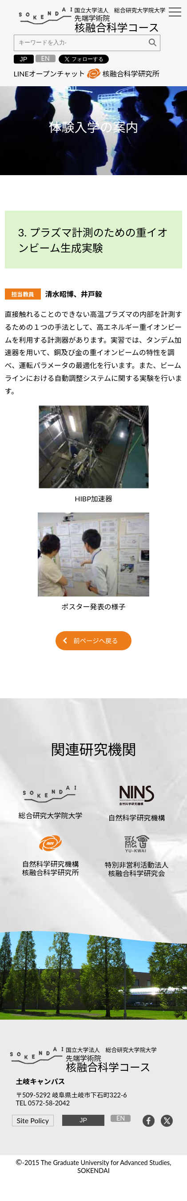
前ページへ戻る (95, 641)
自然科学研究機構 (136, 817)
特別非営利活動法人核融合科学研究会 (137, 869)
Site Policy (33, 1120)
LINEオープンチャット (49, 73)
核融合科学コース (108, 1067)
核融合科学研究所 (131, 73)
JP (24, 59)
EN (45, 58)
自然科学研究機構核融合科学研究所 (50, 868)
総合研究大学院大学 (50, 815)
